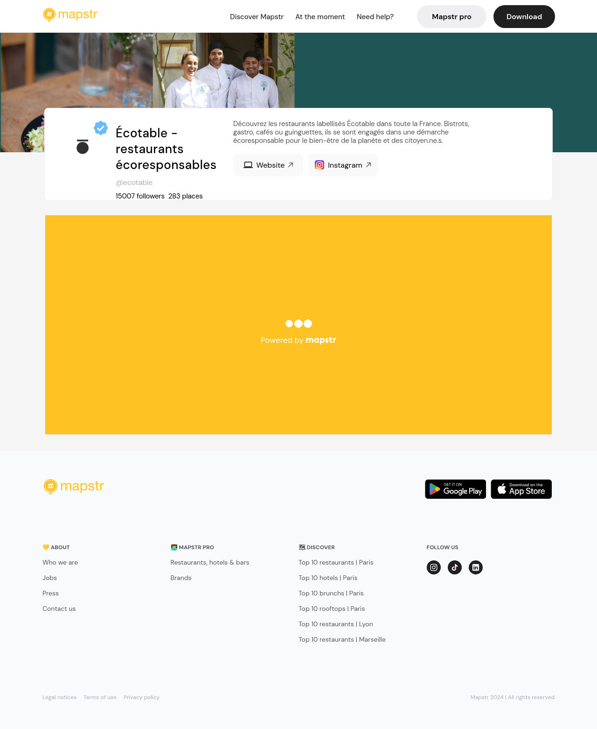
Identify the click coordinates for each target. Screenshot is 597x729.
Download (524, 16)
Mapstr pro (452, 16)
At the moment (320, 16)
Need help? (375, 16)
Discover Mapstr (257, 16)
